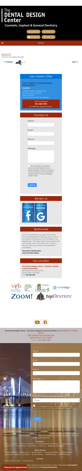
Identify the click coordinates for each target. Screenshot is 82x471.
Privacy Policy (20, 446)
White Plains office (41, 433)
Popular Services (40, 450)
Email (31, 130)
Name (31, 121)
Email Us (33, 37)
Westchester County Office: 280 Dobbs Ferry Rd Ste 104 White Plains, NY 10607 (52, 334)
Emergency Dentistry (51, 452)
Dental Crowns (24, 452)
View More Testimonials (31, 251)
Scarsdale (34, 436)
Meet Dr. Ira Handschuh (27, 444)
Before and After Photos (13, 461)
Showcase (40, 459)
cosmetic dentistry (55, 431)
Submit (32, 185)
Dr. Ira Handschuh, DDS (31, 431)
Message (32, 148)
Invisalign (26, 454)
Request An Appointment (56, 446)
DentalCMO (72, 465)
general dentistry (23, 433)
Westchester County (11, 436)
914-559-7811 (41, 104)
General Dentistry (66, 452)
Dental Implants (37, 452)
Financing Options (67, 444)
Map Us (48, 37)
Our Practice (40, 441)
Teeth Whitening (64, 454)
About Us (14, 444)
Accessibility (32, 446)
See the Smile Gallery (30, 253)
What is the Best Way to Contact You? (50, 396)
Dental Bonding (51, 454)
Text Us (49, 32)
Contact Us (42, 446)
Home (7, 444)
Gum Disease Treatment (12, 454)
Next (75, 62)
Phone (31, 139)
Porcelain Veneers (37, 454)
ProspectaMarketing (49, 467)
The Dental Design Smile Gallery (47, 444)
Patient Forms (9, 446)
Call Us (33, 32)
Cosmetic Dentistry (11, 452)
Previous (8, 62)
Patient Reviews (28, 461)
